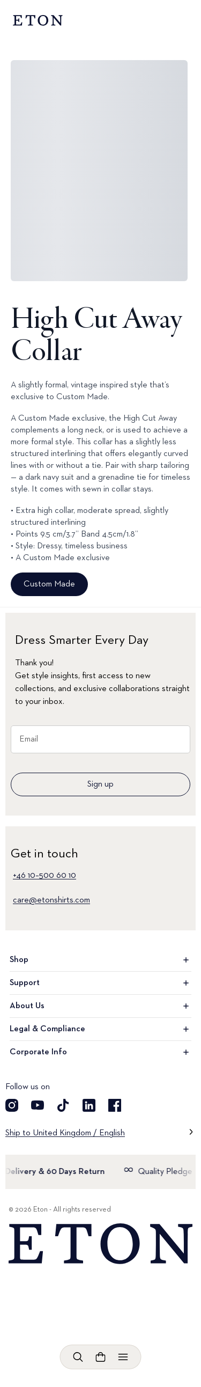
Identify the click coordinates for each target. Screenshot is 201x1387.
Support (100, 983)
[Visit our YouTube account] (37, 1105)
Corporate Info (100, 1052)
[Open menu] (123, 1357)
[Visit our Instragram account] (11, 1105)
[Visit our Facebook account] (114, 1105)
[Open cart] (101, 1357)
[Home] (100, 1244)
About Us (100, 1006)
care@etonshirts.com (51, 900)
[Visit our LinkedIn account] (89, 1105)
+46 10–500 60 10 (44, 875)
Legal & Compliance (100, 1029)
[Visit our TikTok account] (63, 1105)
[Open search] (78, 1357)
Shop (100, 960)
